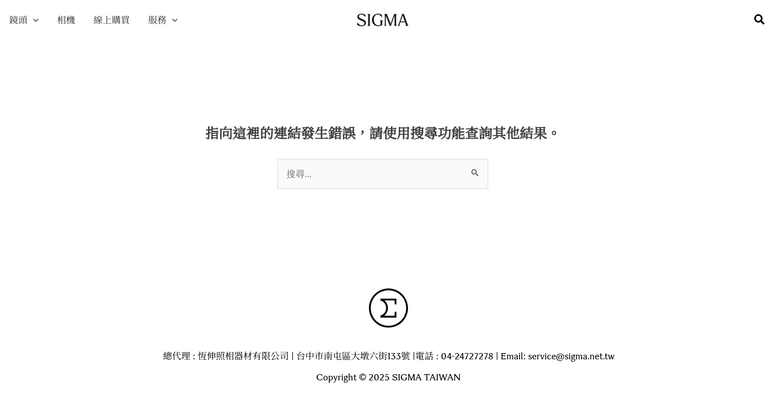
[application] (33, 20)
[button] (760, 20)
